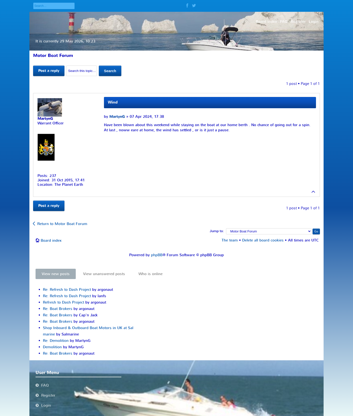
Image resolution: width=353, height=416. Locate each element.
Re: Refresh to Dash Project (67, 289)
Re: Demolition (56, 340)
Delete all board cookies (263, 240)
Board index (51, 240)
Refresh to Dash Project (63, 302)
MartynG (117, 116)
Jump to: (217, 231)
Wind (113, 102)
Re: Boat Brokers (57, 308)
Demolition (52, 347)
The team (230, 240)
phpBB (157, 255)
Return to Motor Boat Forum (62, 223)
